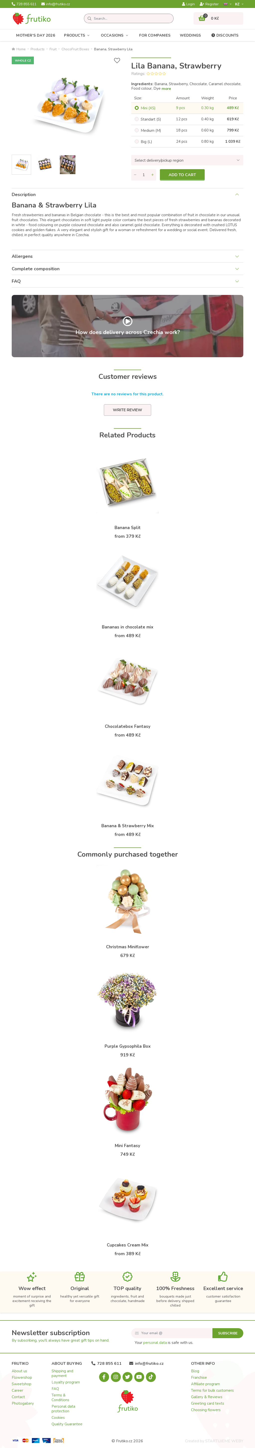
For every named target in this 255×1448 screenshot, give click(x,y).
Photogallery (23, 1403)
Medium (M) (151, 130)
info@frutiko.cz (55, 4)
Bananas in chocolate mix (127, 627)
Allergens (22, 256)
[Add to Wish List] (117, 61)
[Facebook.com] (104, 1377)
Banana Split (128, 528)
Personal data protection (63, 1409)
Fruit (53, 49)
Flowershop (22, 1377)
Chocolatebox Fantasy (127, 726)
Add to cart (182, 175)
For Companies (155, 35)
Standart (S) (151, 119)
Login (188, 4)
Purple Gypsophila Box (128, 1046)
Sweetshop (21, 1383)
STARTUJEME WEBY (224, 1441)
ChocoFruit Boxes (75, 49)
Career (17, 1390)
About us (19, 1371)
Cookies (58, 1417)
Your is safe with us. (164, 1342)
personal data (155, 1342)
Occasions (115, 35)
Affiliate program (205, 1383)
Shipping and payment (62, 1373)
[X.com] (127, 1377)
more (166, 88)
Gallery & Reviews (206, 1396)
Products (78, 35)
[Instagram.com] (116, 1377)
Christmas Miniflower (127, 947)
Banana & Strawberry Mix (127, 826)
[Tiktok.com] (151, 1377)
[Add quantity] (152, 175)
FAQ (16, 281)
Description (24, 195)
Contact (18, 1396)
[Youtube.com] (139, 1377)
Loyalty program (66, 1382)
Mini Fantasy (127, 1146)
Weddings (190, 35)
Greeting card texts (207, 1403)
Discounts (224, 35)
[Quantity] (144, 175)
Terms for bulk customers (212, 1390)
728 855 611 (24, 4)
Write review (127, 410)
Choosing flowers (206, 1409)
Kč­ (238, 4)
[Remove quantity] (135, 175)
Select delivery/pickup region (159, 160)
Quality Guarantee (67, 1424)
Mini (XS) (148, 108)
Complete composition (36, 269)
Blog (195, 1371)
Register (209, 4)
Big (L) (146, 141)
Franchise (199, 1377)
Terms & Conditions (60, 1397)
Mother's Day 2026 (35, 35)
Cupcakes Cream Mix (127, 1245)
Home (19, 49)
